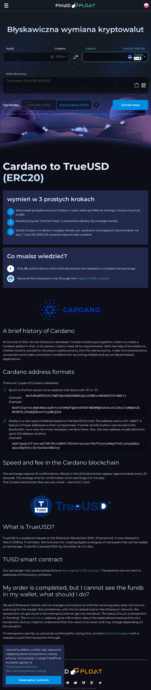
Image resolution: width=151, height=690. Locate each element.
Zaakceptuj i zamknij (34, 680)
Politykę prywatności (122, 107)
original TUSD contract (93, 272)
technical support (116, 627)
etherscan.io (35, 611)
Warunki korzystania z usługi (26, 671)
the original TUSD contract (81, 564)
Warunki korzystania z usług (89, 107)
